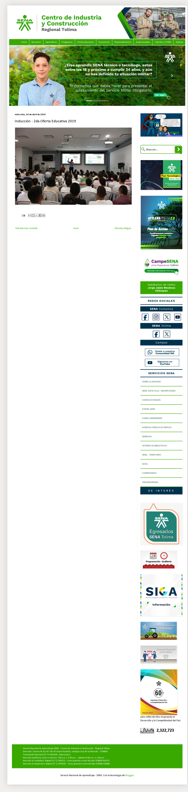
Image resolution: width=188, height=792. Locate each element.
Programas (67, 42)
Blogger (129, 775)
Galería (179, 42)
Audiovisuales (143, 42)
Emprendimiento (122, 42)
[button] (22, 76)
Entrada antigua (123, 228)
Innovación (104, 42)
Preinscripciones (85, 42)
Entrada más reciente (27, 228)
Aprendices (51, 42)
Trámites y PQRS (163, 42)
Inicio (24, 42)
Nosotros (36, 42)
